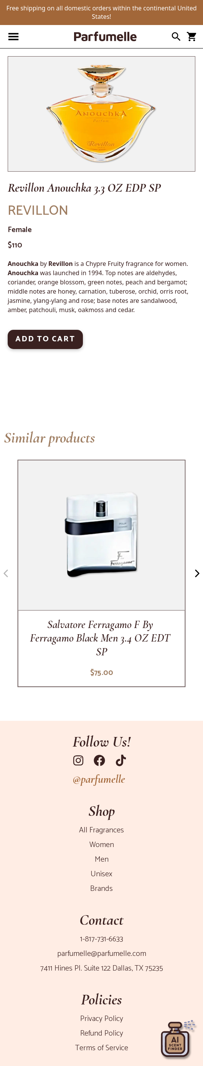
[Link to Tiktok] (122, 760)
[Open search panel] (176, 36)
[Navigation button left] (6, 573)
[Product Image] (101, 114)
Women (101, 845)
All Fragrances (101, 830)
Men (102, 859)
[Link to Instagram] (80, 760)
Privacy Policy (101, 1019)
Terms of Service (101, 1048)
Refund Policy (101, 1033)
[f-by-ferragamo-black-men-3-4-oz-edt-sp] (101, 573)
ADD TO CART (45, 339)
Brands (101, 888)
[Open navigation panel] (13, 36)
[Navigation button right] (197, 573)
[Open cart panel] (191, 36)
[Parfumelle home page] (94, 36)
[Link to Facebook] (101, 760)
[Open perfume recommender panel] (178, 1037)
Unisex (101, 874)
